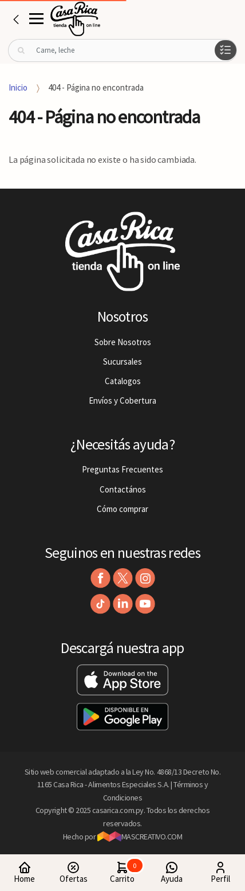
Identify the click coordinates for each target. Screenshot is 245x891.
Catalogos (123, 381)
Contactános (123, 489)
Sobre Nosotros (122, 342)
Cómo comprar (122, 508)
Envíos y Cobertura (122, 400)
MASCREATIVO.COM (140, 836)
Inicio (18, 87)
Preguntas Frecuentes (122, 469)
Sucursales (122, 361)
